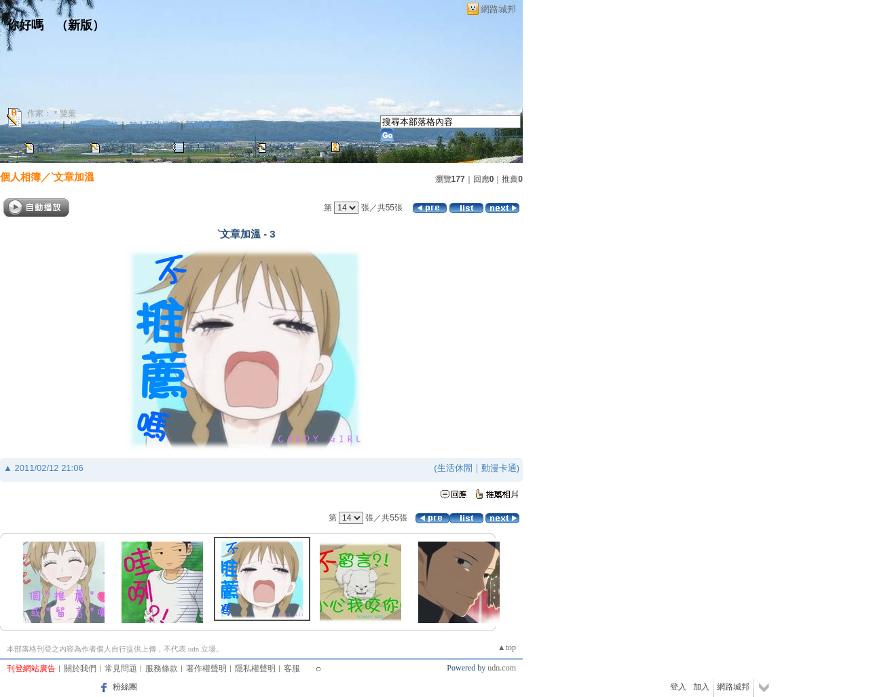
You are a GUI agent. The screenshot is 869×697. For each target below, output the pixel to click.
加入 (701, 687)
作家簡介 (361, 148)
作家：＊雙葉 (51, 113)
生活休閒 (455, 468)
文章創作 (119, 148)
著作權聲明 (206, 668)
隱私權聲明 (255, 668)
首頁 (45, 148)
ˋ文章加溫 (72, 177)
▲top (507, 647)
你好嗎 (25, 25)
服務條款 (161, 668)
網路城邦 (498, 9)
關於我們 (80, 668)
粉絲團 (125, 687)
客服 (292, 668)
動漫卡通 (499, 468)
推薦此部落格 (94, 125)
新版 (80, 25)
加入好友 (43, 125)
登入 (678, 687)
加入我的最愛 (153, 125)
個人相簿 (203, 148)
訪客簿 (282, 148)
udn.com (501, 668)
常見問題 (121, 668)
